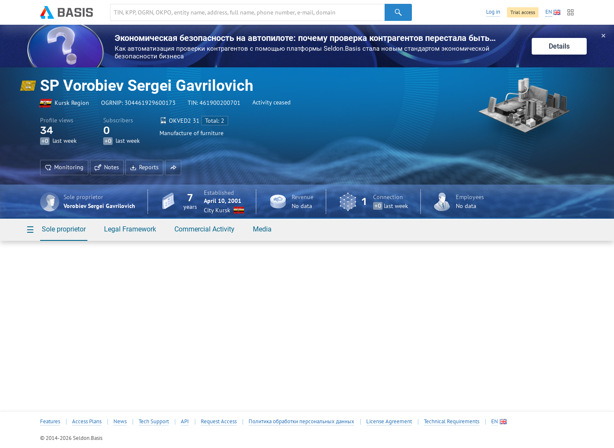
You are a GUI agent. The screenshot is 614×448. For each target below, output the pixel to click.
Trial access (522, 12)
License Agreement (389, 421)
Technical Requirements (451, 421)
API (185, 421)
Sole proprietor (64, 229)
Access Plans (86, 421)
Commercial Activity (204, 229)
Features (50, 421)
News (120, 421)
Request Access (219, 421)
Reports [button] (144, 167)
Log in (493, 11)
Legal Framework (130, 229)
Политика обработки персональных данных (301, 421)
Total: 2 (214, 120)
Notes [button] (107, 167)
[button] (173, 167)
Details (559, 46)
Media (262, 229)
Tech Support (154, 421)
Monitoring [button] (64, 167)
